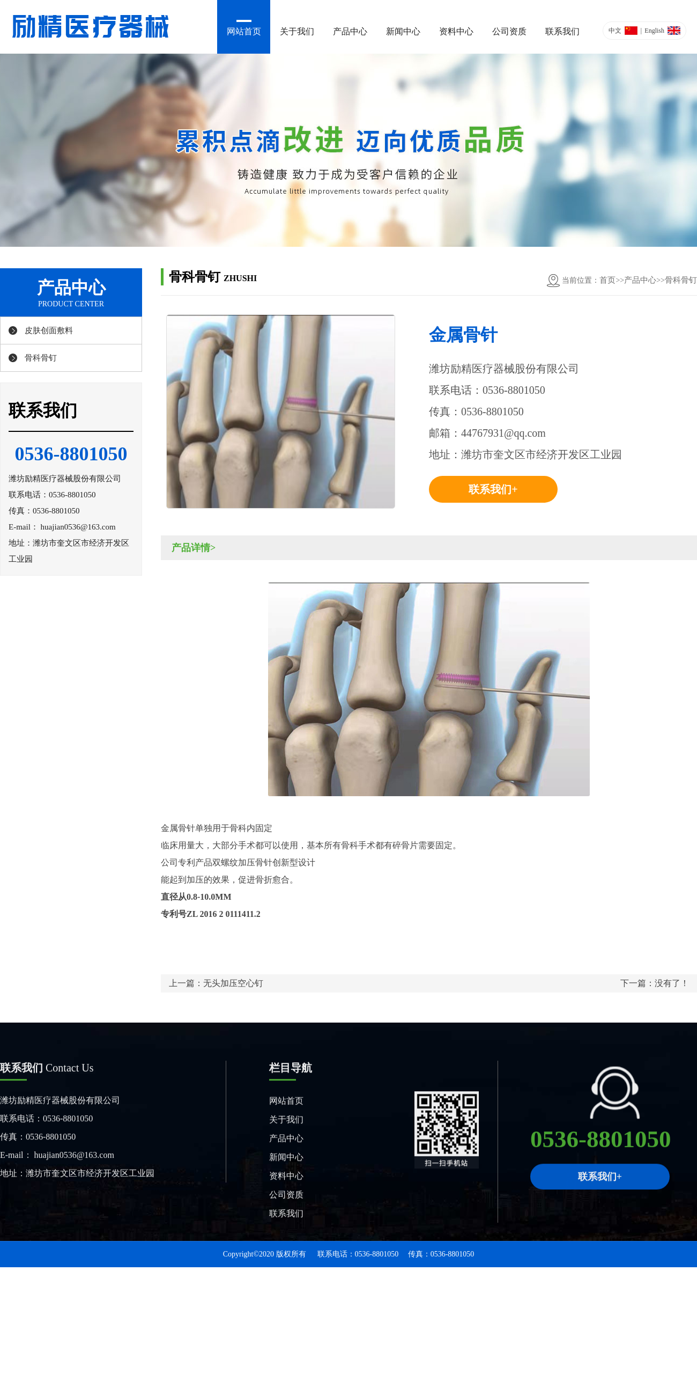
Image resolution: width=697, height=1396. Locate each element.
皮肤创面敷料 (49, 330)
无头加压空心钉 (233, 983)
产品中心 (350, 31)
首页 (607, 280)
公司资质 (509, 31)
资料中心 (456, 31)
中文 (615, 30)
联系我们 (562, 31)
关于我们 (297, 31)
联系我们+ (493, 489)
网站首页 (244, 31)
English (654, 30)
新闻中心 (403, 31)
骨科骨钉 (41, 358)
